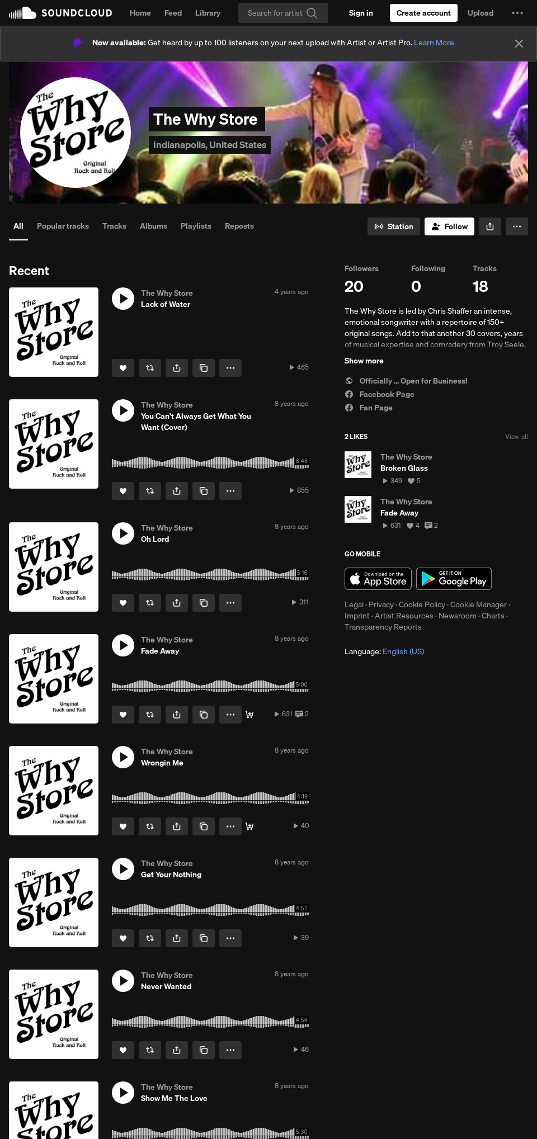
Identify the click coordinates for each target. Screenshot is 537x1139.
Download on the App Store (378, 579)
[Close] (519, 43)
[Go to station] (394, 226)
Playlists (196, 226)
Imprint (357, 615)
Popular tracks (63, 226)
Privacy (381, 604)
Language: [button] (384, 651)
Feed (173, 13)
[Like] (123, 368)
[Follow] (449, 226)
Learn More (434, 42)
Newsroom (458, 615)
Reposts (239, 226)
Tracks (114, 226)
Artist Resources (404, 615)
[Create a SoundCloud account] (424, 13)
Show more (364, 360)
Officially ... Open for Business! (406, 381)
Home (140, 13)
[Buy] (249, 714)
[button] (517, 13)
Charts (493, 615)
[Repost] (150, 368)
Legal (354, 604)
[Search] (283, 13)
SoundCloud (60, 13)
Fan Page (369, 407)
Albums (153, 226)
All (18, 226)
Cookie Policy (422, 604)
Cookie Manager (478, 604)
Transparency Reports (383, 627)
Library (207, 13)
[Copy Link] (203, 368)
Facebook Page (379, 394)
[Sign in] (361, 13)
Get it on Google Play (454, 579)
